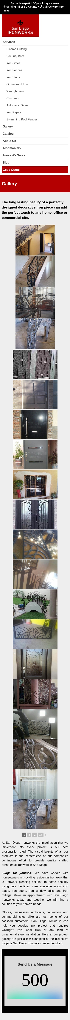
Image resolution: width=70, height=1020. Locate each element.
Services (9, 41)
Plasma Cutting (16, 49)
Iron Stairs (13, 77)
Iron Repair (13, 112)
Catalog (8, 133)
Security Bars (15, 56)
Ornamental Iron (17, 84)
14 (40, 834)
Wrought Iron (15, 91)
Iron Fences (14, 70)
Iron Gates (13, 63)
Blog (6, 162)
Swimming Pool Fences (22, 119)
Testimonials (12, 148)
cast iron (33, 930)
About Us (9, 140)
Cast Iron (12, 98)
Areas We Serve (14, 155)
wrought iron (12, 930)
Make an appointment (29, 895)
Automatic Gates (17, 105)
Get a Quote (11, 169)
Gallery (8, 126)
